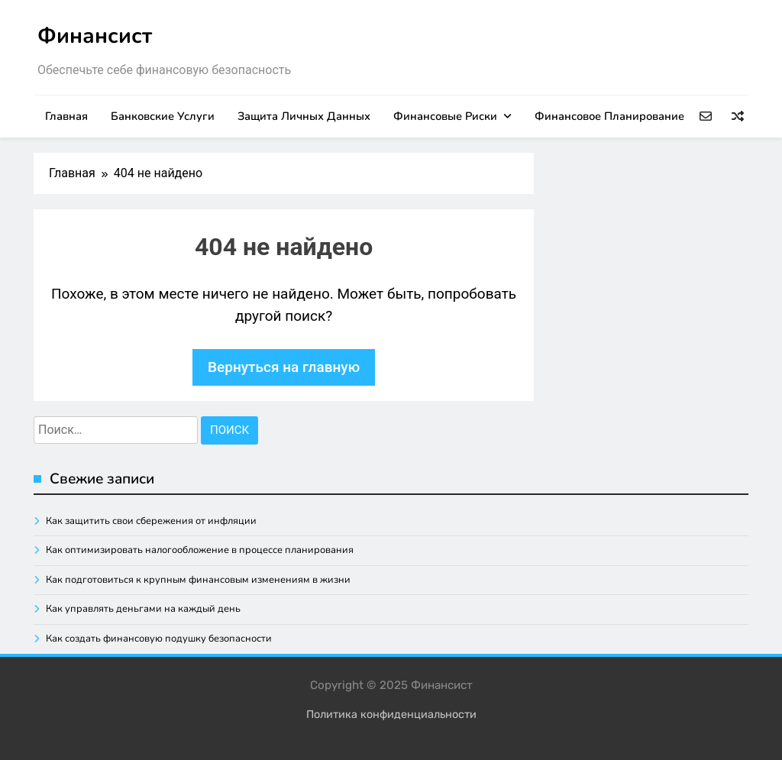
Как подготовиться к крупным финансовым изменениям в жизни (198, 580)
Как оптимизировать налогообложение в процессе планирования (200, 550)
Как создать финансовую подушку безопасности (159, 638)
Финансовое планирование (609, 116)
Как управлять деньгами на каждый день (143, 609)
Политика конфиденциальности (391, 714)
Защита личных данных (304, 116)
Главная (66, 116)
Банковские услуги (163, 116)
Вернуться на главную (284, 367)
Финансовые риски (445, 116)
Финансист (94, 35)
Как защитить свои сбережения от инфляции (151, 521)
